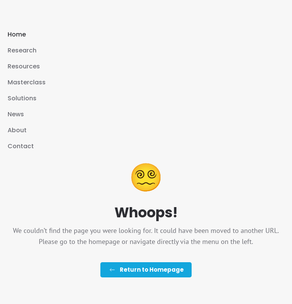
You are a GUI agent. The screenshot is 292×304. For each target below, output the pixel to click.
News (16, 114)
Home (17, 34)
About (17, 130)
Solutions (22, 98)
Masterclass (27, 82)
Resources (24, 66)
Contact (21, 146)
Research (22, 50)
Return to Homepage (146, 270)
